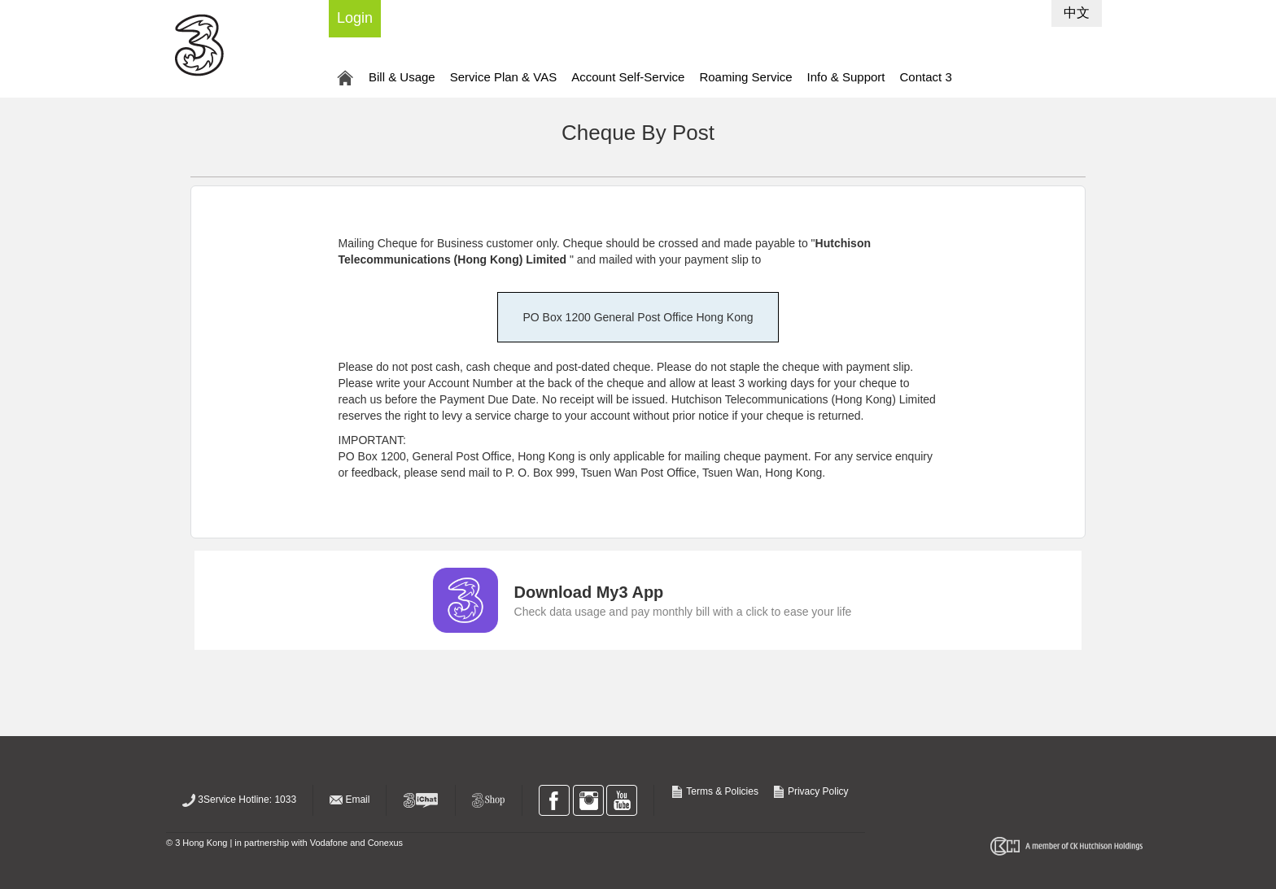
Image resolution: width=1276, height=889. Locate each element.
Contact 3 (926, 77)
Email (349, 799)
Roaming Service (745, 77)
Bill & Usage (402, 77)
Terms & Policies (716, 791)
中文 (1077, 13)
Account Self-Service (627, 77)
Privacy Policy (810, 791)
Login (355, 18)
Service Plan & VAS (503, 77)
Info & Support (846, 77)
